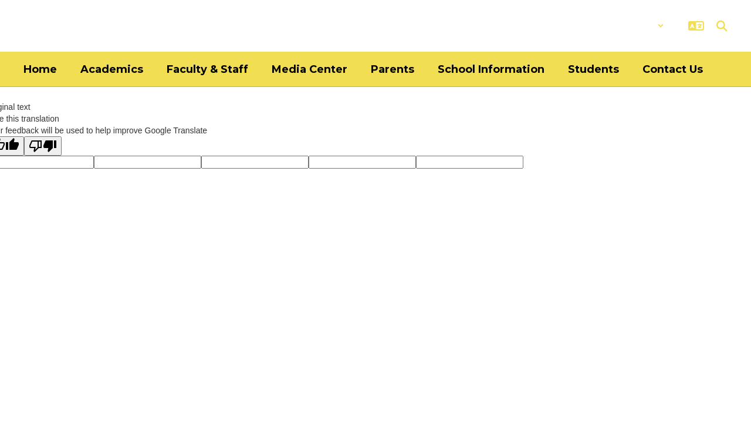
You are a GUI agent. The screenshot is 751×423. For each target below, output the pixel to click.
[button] (633, 26)
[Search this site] (722, 26)
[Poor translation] (43, 146)
